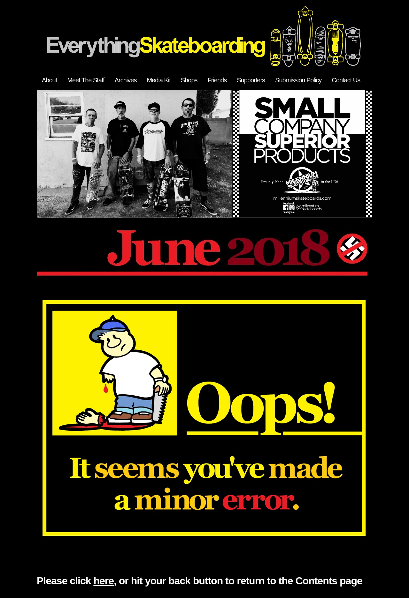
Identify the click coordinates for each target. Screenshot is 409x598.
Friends (217, 80)
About (49, 80)
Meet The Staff (85, 80)
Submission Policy (298, 80)
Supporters (251, 80)
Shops (189, 80)
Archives (126, 80)
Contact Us (346, 80)
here (103, 581)
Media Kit (158, 80)
